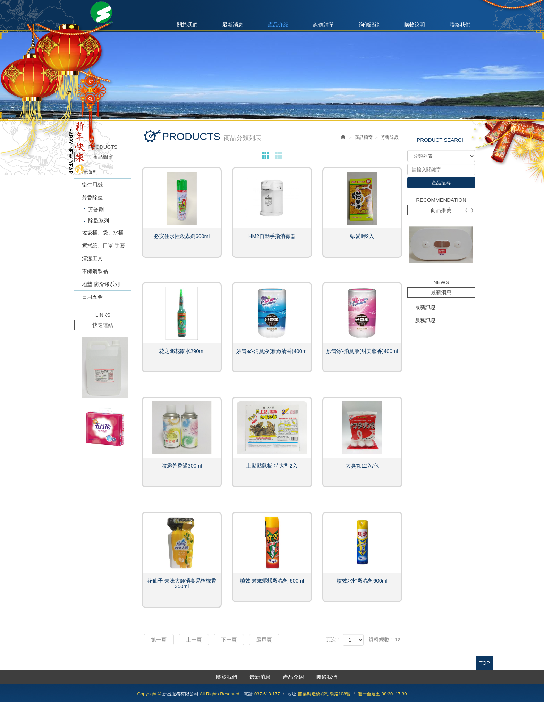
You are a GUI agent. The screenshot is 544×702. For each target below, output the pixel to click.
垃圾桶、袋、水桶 (103, 233)
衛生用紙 (92, 185)
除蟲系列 (98, 220)
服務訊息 (425, 320)
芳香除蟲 (92, 197)
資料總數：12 (384, 639)
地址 (291, 693)
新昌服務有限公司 (103, 15)
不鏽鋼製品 (95, 271)
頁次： (333, 639)
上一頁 (194, 640)
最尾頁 (264, 640)
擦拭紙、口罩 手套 (103, 245)
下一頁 (229, 640)
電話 (248, 693)
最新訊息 (425, 307)
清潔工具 (92, 258)
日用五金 (92, 297)
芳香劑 (96, 209)
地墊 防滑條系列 (101, 284)
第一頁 (159, 640)
